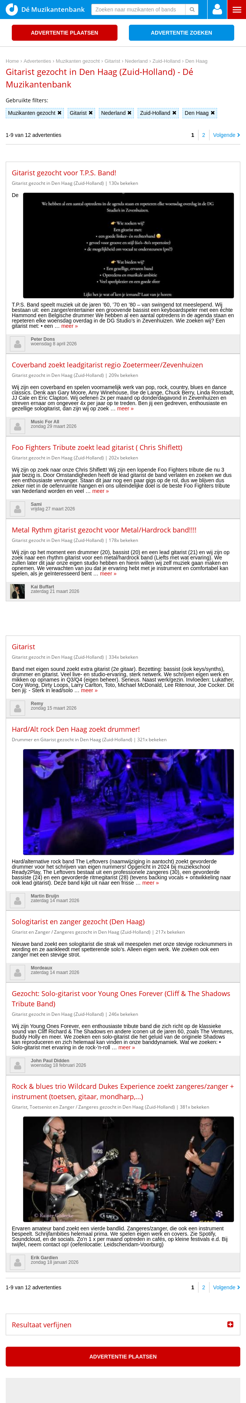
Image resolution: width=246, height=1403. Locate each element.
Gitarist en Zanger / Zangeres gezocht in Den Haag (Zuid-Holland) (81, 744)
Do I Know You (151, 1395)
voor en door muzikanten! (146, 1384)
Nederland (116, 113)
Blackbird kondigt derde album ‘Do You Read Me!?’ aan (77, 1265)
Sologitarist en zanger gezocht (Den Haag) (78, 734)
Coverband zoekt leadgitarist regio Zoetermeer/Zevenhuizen (107, 271)
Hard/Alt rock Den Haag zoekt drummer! (76, 635)
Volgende (226, 135)
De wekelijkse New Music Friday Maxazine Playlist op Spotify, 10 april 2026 (100, 1241)
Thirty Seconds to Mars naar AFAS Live (58, 1276)
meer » (52, 232)
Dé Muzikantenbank (45, 9)
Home (186, 1325)
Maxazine (91, 1223)
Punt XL (123, 1395)
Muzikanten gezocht (35, 113)
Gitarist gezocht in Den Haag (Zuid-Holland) (58, 183)
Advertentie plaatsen (64, 33)
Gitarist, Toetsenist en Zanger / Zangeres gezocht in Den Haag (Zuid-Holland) (93, 919)
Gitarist (81, 113)
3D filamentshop (190, 1395)
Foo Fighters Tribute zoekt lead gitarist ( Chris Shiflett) (97, 353)
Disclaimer (228, 1325)
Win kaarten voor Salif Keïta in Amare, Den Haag (69, 1253)
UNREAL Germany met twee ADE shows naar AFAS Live (79, 1288)
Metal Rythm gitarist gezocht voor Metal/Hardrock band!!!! (104, 436)
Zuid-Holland (158, 113)
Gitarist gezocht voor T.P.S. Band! (64, 172)
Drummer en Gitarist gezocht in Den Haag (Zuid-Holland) (72, 646)
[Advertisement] (123, 519)
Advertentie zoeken (181, 33)
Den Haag (200, 113)
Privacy (205, 1325)
